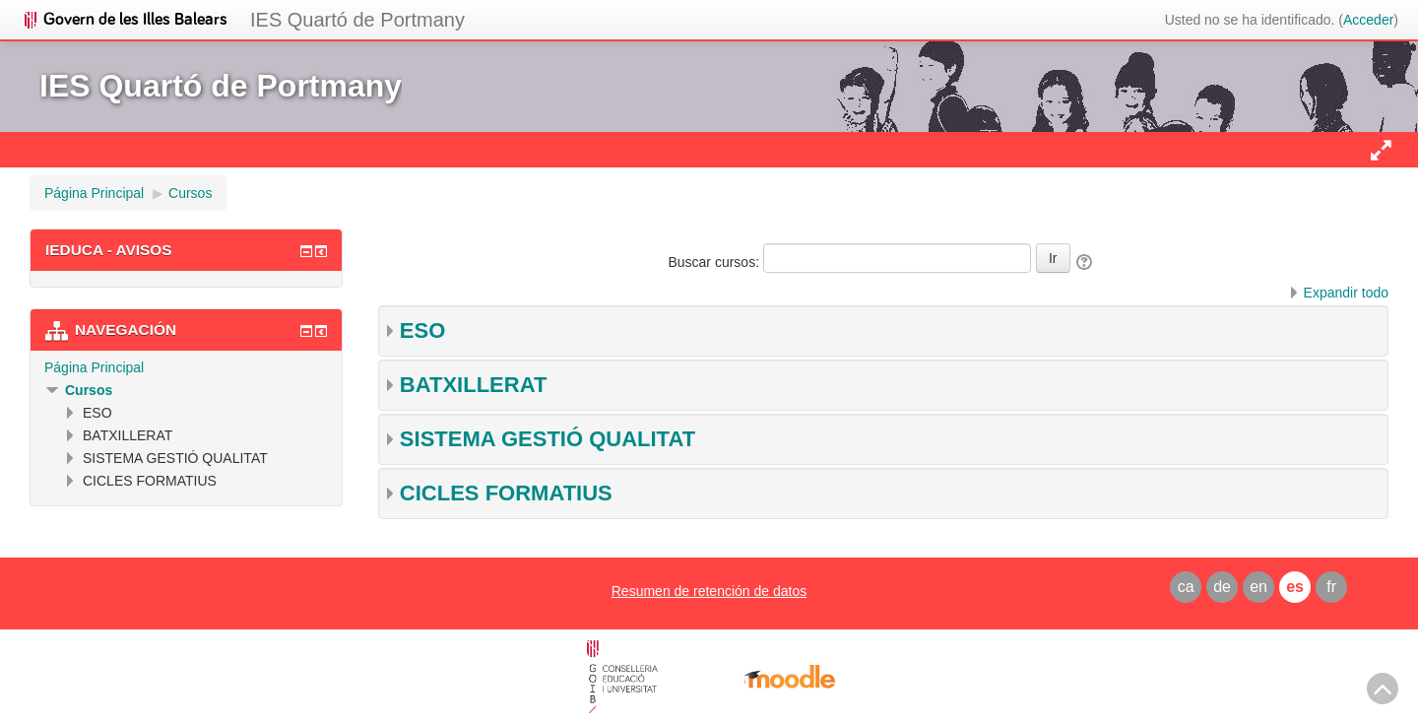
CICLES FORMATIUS (506, 493)
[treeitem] (186, 367)
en (1258, 586)
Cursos (88, 390)
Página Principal (94, 367)
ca (1186, 586)
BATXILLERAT (474, 384)
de (1222, 586)
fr (1331, 586)
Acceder (1368, 20)
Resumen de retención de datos (709, 591)
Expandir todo (1346, 292)
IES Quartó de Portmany (357, 20)
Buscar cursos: (715, 262)
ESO (422, 330)
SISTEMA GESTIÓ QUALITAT (547, 439)
